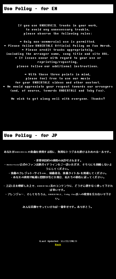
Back (58, 244)
